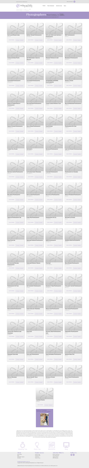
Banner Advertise (56, 454)
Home (44, 5)
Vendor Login (25, 1)
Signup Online (55, 456)
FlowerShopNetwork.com (29, 465)
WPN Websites (55, 457)
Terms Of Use (37, 457)
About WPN (19, 454)
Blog (65, 5)
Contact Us (37, 456)
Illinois (25, 9)
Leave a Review (11, 39)
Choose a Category (19, 10)
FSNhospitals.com (54, 465)
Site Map (19, 457)
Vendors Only (37, 455)
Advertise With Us (19, 1)
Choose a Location (19, 9)
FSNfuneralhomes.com (45, 465)
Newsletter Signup (70, 1)
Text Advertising (56, 455)
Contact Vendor (19, 40)
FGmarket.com (38, 465)
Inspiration (59, 5)
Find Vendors (50, 5)
